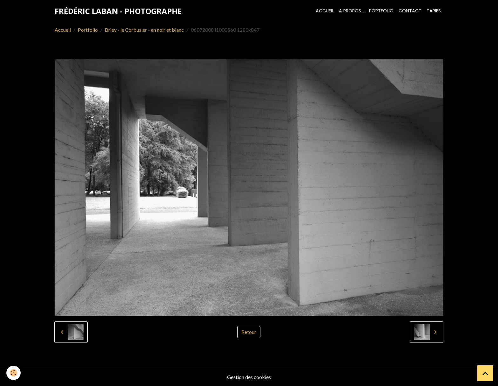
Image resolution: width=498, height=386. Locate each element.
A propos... (351, 11)
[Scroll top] (485, 373)
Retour (248, 332)
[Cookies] (13, 373)
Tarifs (434, 11)
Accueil (325, 11)
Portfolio (381, 11)
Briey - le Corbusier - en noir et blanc (144, 30)
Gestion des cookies (249, 377)
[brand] (118, 11)
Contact (410, 11)
